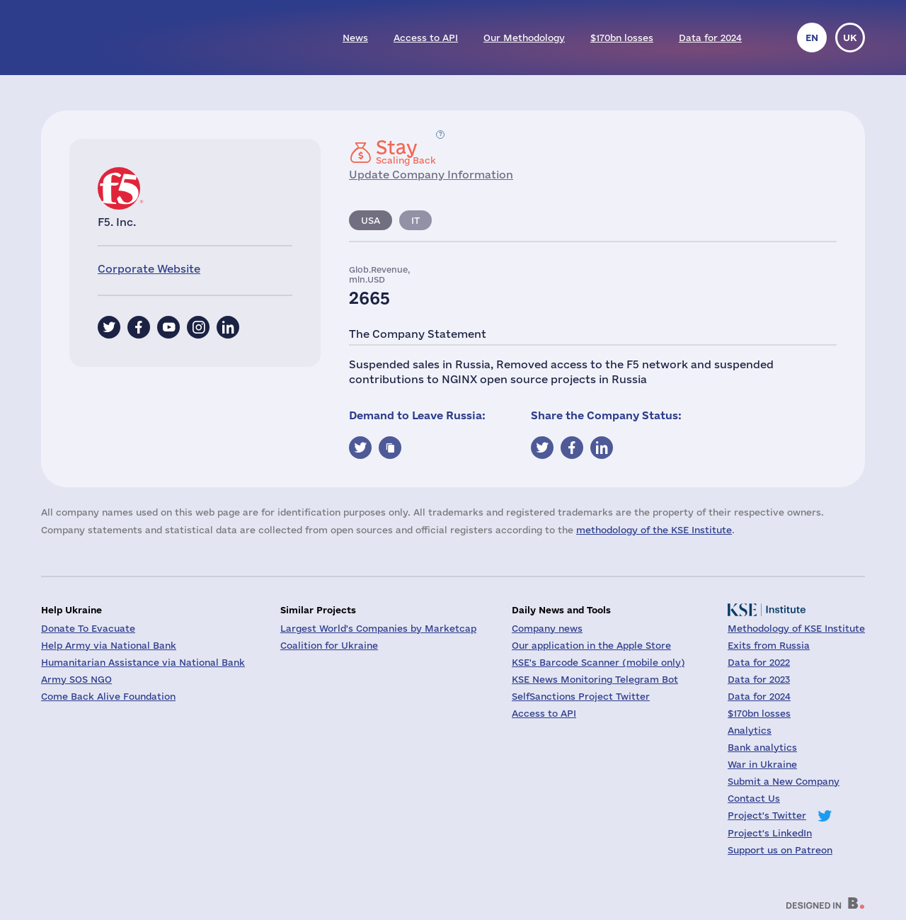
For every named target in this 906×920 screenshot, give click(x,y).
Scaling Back (406, 151)
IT (415, 220)
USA (370, 220)
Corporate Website (149, 269)
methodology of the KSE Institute (654, 530)
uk (850, 37)
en (811, 37)
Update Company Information (431, 175)
